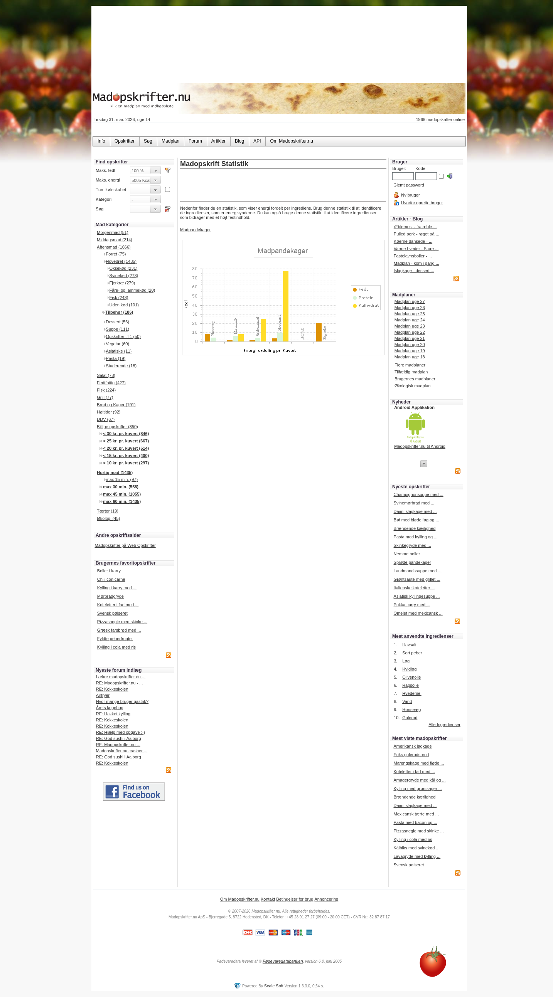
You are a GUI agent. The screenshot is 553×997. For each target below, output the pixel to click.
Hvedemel (411, 693)
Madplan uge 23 (410, 326)
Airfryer (103, 695)
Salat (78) (106, 375)
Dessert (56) (118, 321)
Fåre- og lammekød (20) (132, 290)
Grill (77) (105, 397)
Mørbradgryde (110, 596)
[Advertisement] (283, 185)
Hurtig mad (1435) (115, 472)
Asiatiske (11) (119, 351)
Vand (407, 701)
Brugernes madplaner (415, 379)
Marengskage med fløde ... (418, 763)
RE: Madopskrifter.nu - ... (119, 683)
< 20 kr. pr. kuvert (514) (126, 448)
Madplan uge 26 (410, 307)
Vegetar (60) (118, 343)
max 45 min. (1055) (122, 494)
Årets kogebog (109, 707)
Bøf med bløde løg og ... (416, 520)
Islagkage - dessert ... (414, 270)
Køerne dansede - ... (413, 241)
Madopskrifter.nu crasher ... (121, 750)
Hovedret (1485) (121, 261)
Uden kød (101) (124, 305)
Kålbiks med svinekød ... (416, 848)
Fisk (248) (119, 297)
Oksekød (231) (124, 268)
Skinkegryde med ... (412, 545)
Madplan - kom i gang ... (416, 263)
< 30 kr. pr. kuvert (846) (126, 433)
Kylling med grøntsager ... (417, 788)
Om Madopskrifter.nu (240, 899)
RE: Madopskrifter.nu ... (118, 744)
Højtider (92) (108, 412)
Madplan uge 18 (410, 357)
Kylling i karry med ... (117, 587)
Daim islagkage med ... (415, 511)
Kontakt (268, 899)
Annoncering (326, 899)
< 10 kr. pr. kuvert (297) (126, 463)
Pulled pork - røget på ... (416, 234)
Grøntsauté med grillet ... (417, 579)
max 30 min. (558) (120, 486)
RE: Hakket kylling (113, 713)
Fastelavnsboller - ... (413, 256)
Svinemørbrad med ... (414, 503)
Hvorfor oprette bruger (422, 202)
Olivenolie (411, 677)
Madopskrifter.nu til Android (419, 446)
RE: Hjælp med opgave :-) (120, 732)
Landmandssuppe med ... (418, 570)
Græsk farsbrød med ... (119, 630)
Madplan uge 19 (410, 350)
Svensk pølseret (112, 613)
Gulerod (409, 717)
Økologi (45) (108, 518)
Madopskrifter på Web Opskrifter (125, 545)
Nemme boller (407, 553)
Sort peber (412, 653)
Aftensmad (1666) (113, 247)
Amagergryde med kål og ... (419, 780)
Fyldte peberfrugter (115, 638)
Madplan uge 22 (410, 332)
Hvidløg (409, 669)
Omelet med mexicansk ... (418, 613)
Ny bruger (410, 195)
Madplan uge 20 (410, 344)
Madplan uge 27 (410, 301)
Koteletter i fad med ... (118, 604)
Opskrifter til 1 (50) (123, 336)
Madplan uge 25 (410, 313)
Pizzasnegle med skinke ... (122, 621)
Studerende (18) (121, 365)
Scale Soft (273, 986)
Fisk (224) (106, 390)
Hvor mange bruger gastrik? (122, 701)
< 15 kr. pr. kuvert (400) (126, 455)
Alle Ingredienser (444, 724)
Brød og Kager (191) (116, 404)
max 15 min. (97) (122, 479)
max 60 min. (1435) (122, 501)
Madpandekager (195, 229)
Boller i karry (109, 570)
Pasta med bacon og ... (415, 822)
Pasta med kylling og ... (416, 537)
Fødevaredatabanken (283, 961)
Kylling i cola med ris (116, 647)
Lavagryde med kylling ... (416, 856)
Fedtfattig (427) (111, 382)
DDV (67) (106, 419)
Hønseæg (411, 709)
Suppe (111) (118, 329)
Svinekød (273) (124, 275)
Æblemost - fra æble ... (415, 226)
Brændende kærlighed (415, 528)
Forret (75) (116, 254)
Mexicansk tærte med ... (415, 814)
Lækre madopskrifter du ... (120, 676)
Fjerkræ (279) (122, 283)
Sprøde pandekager (412, 562)
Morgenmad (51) (112, 232)
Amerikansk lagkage (412, 746)
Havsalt (409, 644)
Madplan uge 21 (410, 338)
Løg (406, 661)
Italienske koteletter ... (414, 587)
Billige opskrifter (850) (117, 426)
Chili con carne (111, 579)
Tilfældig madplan (411, 372)
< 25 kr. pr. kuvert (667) (126, 441)
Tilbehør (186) (119, 312)
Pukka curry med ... (412, 604)
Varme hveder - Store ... (416, 248)
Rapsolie (410, 685)
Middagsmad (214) (114, 239)
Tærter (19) (107, 511)
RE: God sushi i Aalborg (118, 738)
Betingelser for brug (294, 899)
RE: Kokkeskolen (112, 689)
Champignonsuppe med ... (418, 494)
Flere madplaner (410, 365)
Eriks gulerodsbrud (411, 754)
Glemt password (408, 185)
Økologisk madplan (413, 385)
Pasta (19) (116, 358)
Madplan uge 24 (410, 320)
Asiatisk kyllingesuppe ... (417, 596)
